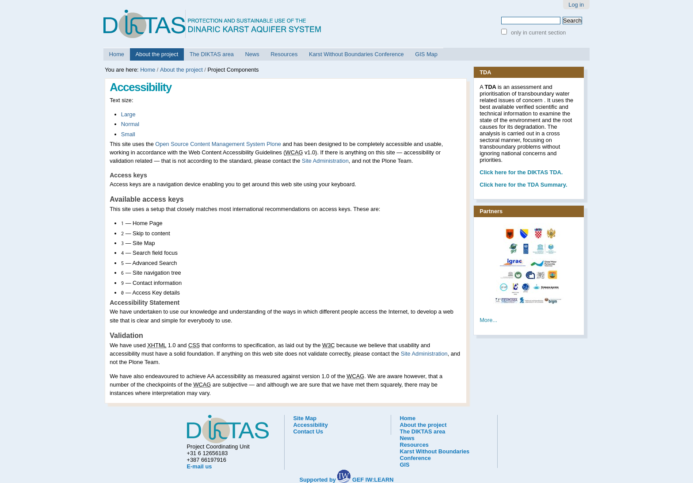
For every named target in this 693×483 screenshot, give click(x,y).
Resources (283, 54)
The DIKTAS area (212, 54)
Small (128, 134)
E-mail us (199, 466)
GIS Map (426, 54)
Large (128, 114)
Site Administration (325, 160)
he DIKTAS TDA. (521, 172)
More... (488, 320)
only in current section (537, 32)
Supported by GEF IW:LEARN (346, 479)
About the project (157, 54)
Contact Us (308, 431)
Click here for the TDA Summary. (523, 184)
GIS (405, 464)
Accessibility (310, 425)
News (252, 54)
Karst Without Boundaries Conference (356, 54)
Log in (576, 4)
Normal (130, 124)
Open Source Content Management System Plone (218, 144)
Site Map (305, 418)
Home (116, 54)
